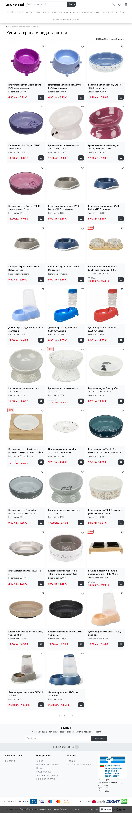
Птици (114, 12)
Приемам (106, 809)
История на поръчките (79, 764)
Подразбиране (116, 39)
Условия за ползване (47, 764)
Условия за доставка (47, 775)
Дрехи (37, 12)
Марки (76, 19)
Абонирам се (99, 738)
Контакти (10, 760)
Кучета (46, 12)
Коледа (28, 12)
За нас (39, 760)
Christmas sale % (15, 12)
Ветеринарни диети (68, 12)
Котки (54, 12)
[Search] (46, 4)
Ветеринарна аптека (89, 12)
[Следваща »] (72, 715)
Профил (71, 760)
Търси (72, 4)
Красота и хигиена (62, 19)
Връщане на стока (45, 778)
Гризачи (105, 12)
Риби (121, 12)
